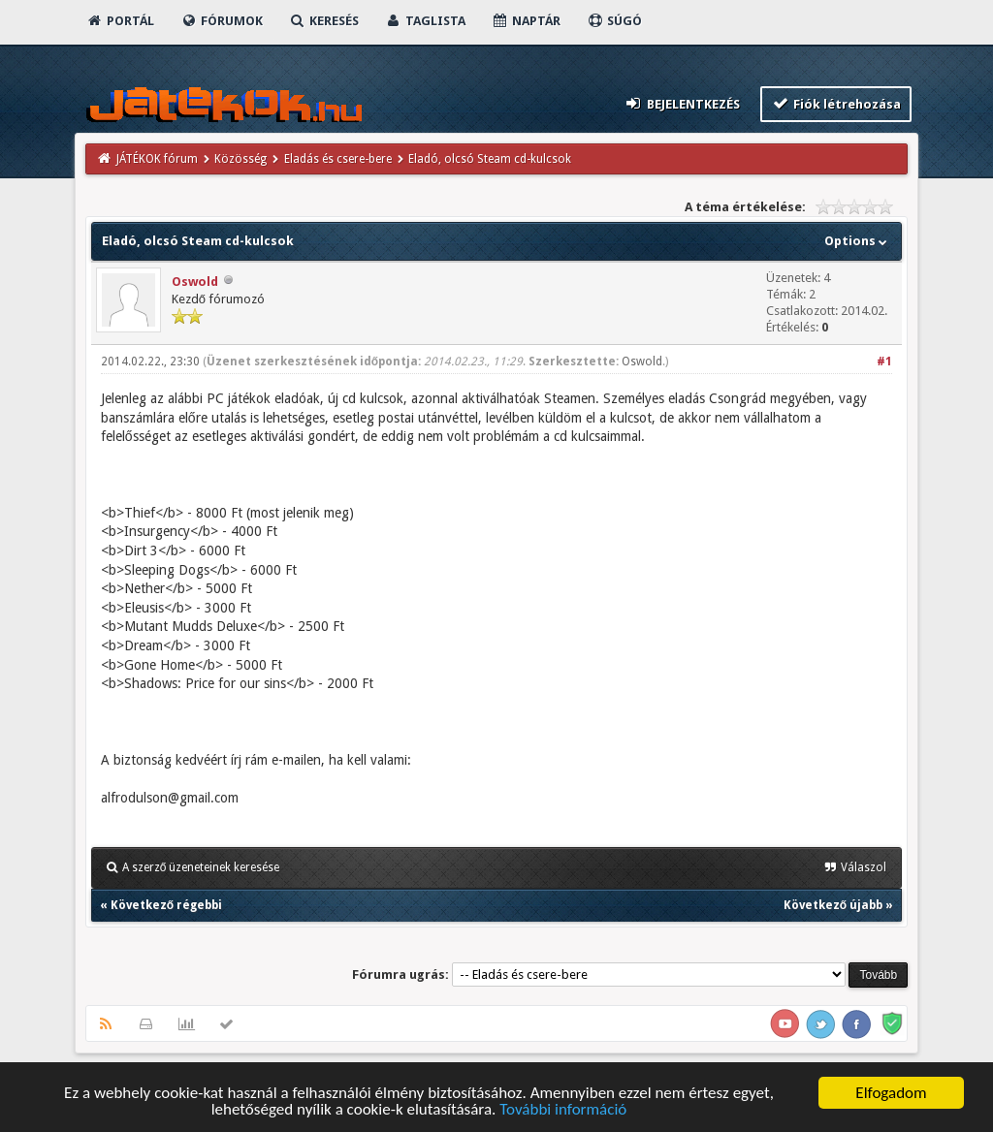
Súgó (614, 21)
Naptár (526, 21)
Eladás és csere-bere (338, 159)
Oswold (195, 281)
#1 (884, 361)
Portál (120, 21)
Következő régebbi (166, 905)
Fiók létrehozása (836, 103)
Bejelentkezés (682, 103)
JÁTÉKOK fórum (157, 159)
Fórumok (221, 21)
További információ (562, 1110)
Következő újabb (833, 905)
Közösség (240, 159)
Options (857, 241)
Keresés (324, 21)
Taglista (425, 21)
